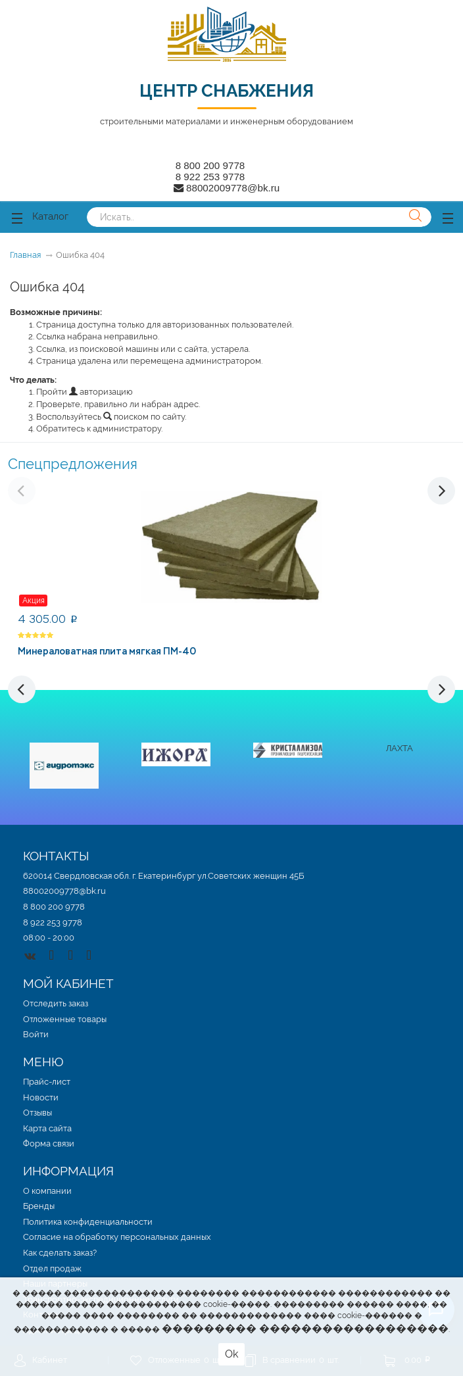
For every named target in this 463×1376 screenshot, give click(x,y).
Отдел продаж (52, 1268)
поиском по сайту (144, 417)
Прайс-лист (46, 1082)
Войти (36, 1034)
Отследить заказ (55, 1003)
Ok (231, 1354)
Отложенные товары (65, 1019)
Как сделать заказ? (60, 1253)
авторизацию (101, 392)
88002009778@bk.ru (64, 891)
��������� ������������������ (305, 1328)
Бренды (39, 1206)
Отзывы (37, 1113)
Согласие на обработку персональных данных (117, 1237)
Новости (41, 1097)
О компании (47, 1191)
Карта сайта (47, 1128)
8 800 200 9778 (210, 165)
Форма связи (48, 1143)
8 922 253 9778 (210, 176)
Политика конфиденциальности (88, 1222)
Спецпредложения (72, 463)
